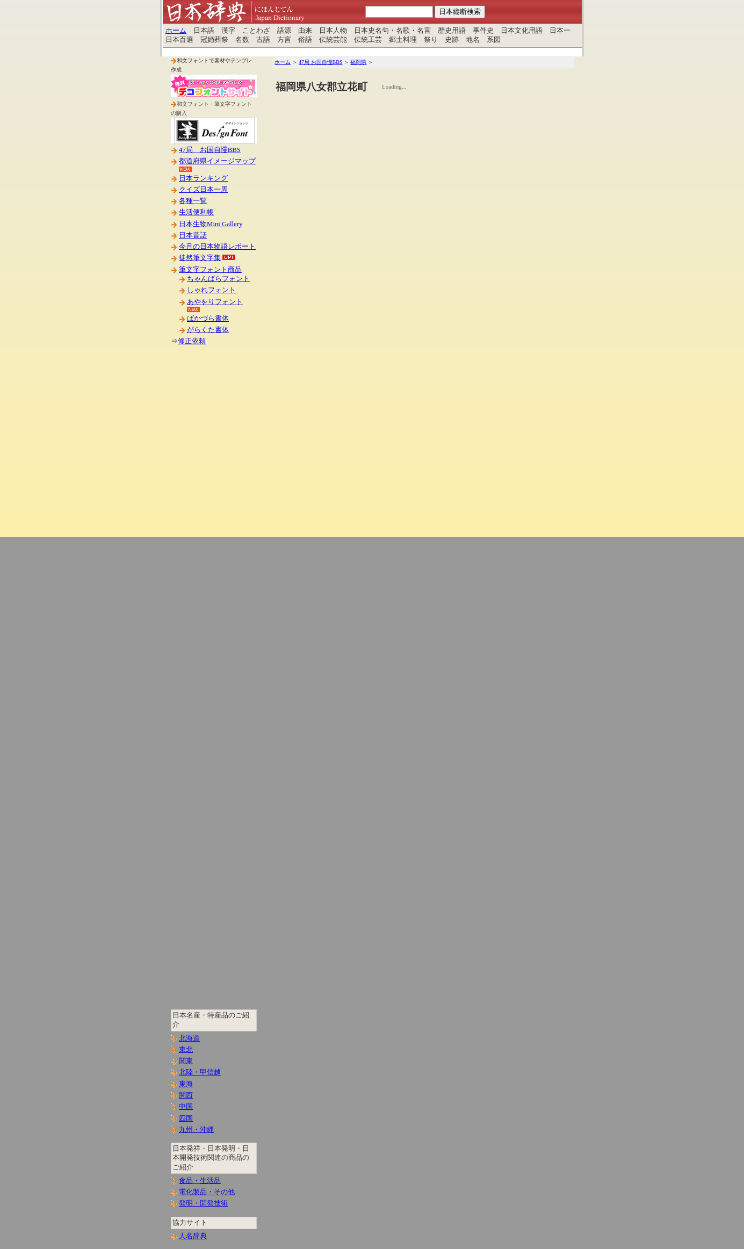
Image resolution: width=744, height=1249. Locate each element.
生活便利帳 (196, 212)
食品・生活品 (200, 1181)
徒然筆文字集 (200, 258)
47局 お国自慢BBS (210, 150)
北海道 (189, 1038)
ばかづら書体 (208, 318)
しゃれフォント (211, 290)
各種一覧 (193, 201)
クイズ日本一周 (203, 189)
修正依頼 (192, 341)
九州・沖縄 (196, 1130)
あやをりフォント (215, 302)
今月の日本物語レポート (217, 246)
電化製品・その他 (207, 1192)
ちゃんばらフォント (218, 279)
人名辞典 (193, 1236)
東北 (186, 1049)
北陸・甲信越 (200, 1072)
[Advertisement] (214, 526)
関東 (186, 1061)
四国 (186, 1118)
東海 (186, 1084)
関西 (186, 1095)
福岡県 (358, 62)
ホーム (175, 30)
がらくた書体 (208, 330)
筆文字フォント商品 (210, 269)
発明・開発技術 (203, 1203)
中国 (186, 1106)
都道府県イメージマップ (217, 161)
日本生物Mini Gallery (210, 224)
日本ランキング (203, 178)
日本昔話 (193, 235)
